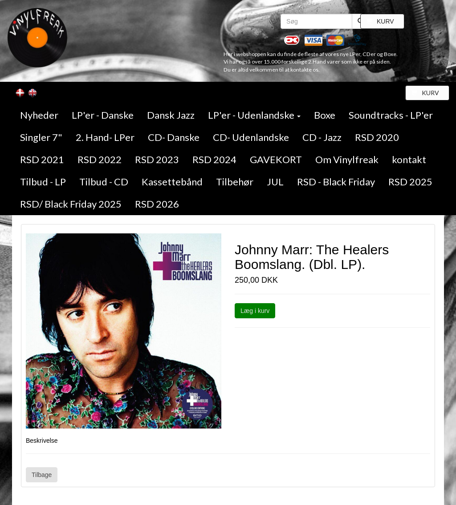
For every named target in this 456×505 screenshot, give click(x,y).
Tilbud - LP (43, 182)
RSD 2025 (410, 182)
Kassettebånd (172, 182)
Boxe (324, 115)
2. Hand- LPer (105, 137)
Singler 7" (41, 137)
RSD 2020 (377, 137)
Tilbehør (234, 182)
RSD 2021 (42, 159)
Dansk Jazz (171, 115)
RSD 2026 (157, 204)
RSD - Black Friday (336, 182)
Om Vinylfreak (347, 159)
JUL (275, 182)
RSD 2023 (157, 159)
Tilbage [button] (42, 474)
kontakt (409, 159)
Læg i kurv (254, 310)
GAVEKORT (276, 159)
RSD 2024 (214, 159)
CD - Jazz (322, 137)
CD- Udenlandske (251, 137)
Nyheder (39, 115)
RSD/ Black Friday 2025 (71, 204)
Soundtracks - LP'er (391, 115)
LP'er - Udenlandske (254, 115)
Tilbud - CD (103, 182)
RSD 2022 (99, 159)
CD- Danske (174, 137)
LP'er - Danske (103, 115)
